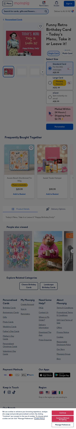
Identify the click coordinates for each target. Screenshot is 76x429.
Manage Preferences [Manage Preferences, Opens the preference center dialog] (62, 425)
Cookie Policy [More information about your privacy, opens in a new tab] (39, 418)
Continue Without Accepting (62, 418)
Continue (62, 413)
